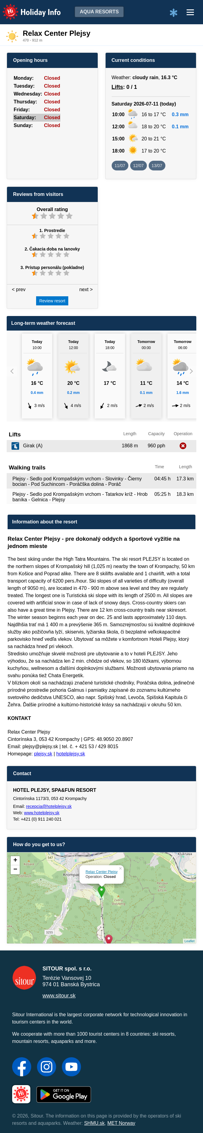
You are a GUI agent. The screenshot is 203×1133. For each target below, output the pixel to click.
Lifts (117, 87)
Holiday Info (26, 7)
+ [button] (15, 860)
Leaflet (189, 941)
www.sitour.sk (59, 996)
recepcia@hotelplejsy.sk (49, 806)
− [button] (15, 869)
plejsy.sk (43, 753)
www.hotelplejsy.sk (41, 812)
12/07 (138, 165)
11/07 (120, 165)
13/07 (157, 165)
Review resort (52, 300)
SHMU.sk (94, 1123)
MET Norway (121, 1123)
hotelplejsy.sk (70, 753)
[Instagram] (46, 1067)
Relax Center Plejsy (101, 872)
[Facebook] (21, 1067)
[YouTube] (71, 1067)
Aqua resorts (99, 11)
